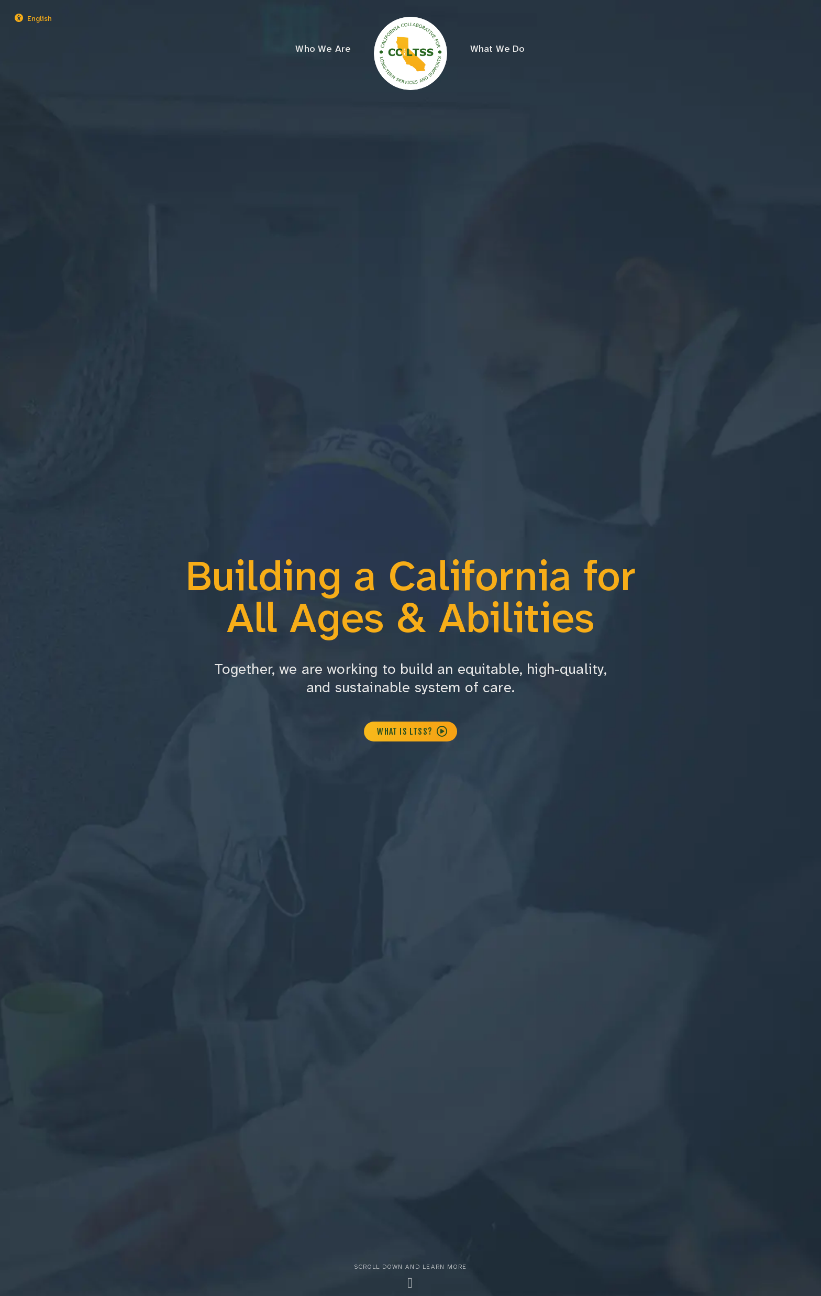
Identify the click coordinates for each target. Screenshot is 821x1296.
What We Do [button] (497, 48)
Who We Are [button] (323, 48)
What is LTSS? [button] (412, 731)
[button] (64, 19)
